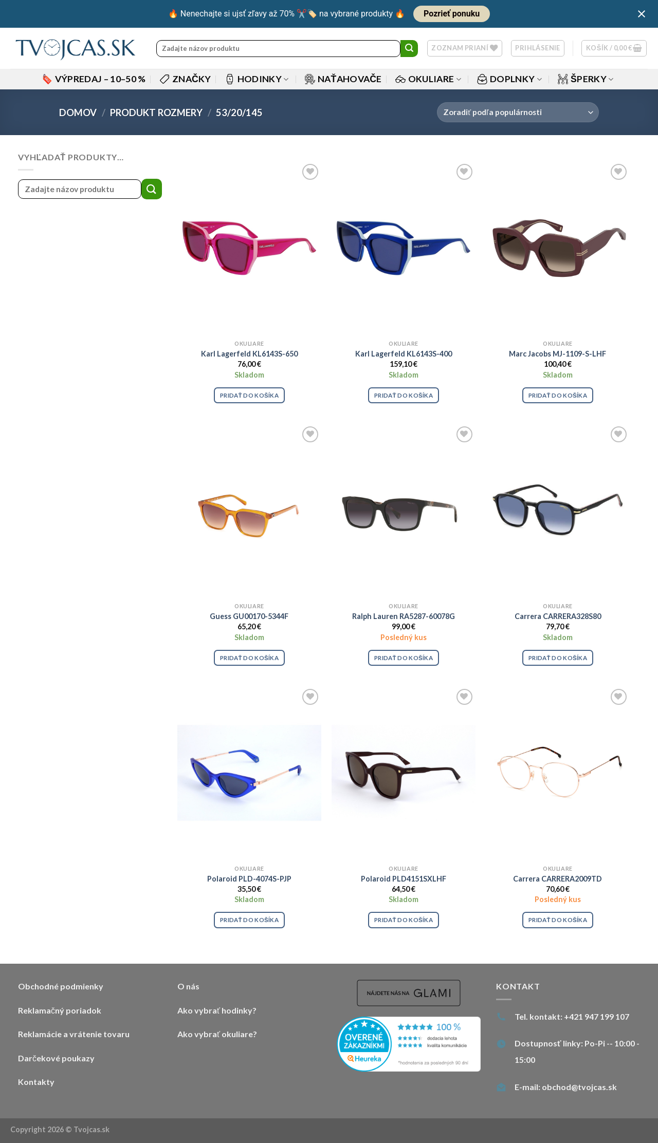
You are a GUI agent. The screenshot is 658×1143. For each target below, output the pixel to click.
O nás (188, 986)
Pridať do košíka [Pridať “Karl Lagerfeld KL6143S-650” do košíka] (249, 395)
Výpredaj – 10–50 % (94, 78)
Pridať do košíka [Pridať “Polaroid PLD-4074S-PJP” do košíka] (249, 919)
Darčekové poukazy (56, 1058)
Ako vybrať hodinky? (217, 1010)
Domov (78, 112)
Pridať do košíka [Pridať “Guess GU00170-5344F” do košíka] (249, 657)
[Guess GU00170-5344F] (249, 510)
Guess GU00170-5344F (249, 616)
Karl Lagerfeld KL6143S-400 (403, 353)
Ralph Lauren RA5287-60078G (403, 616)
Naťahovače (343, 78)
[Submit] (409, 49)
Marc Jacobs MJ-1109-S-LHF (557, 353)
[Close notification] (641, 14)
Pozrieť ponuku (452, 13)
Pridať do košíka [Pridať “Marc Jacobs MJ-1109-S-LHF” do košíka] (557, 395)
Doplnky (509, 78)
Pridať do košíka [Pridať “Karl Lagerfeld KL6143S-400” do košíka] (403, 395)
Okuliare (428, 78)
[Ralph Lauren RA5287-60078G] (404, 510)
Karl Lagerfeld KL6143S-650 (249, 353)
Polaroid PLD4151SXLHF (403, 878)
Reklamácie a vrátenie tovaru (74, 1034)
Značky (185, 78)
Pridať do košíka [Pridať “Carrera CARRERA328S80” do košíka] (557, 657)
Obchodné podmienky (60, 986)
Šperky (585, 78)
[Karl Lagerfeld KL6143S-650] (249, 248)
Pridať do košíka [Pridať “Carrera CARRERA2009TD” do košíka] (557, 919)
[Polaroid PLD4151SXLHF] (404, 773)
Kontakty (36, 1081)
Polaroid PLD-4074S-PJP (249, 878)
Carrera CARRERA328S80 (558, 616)
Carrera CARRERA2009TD (557, 878)
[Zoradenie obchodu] (518, 112)
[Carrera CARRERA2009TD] (558, 773)
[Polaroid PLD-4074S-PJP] (249, 773)
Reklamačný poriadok (59, 1010)
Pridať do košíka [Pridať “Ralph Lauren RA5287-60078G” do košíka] (403, 657)
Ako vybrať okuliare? (217, 1034)
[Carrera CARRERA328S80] (558, 510)
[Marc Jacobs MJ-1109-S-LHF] (558, 248)
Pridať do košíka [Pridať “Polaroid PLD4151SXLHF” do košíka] (403, 919)
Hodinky (257, 78)
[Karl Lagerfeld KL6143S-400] (404, 248)
